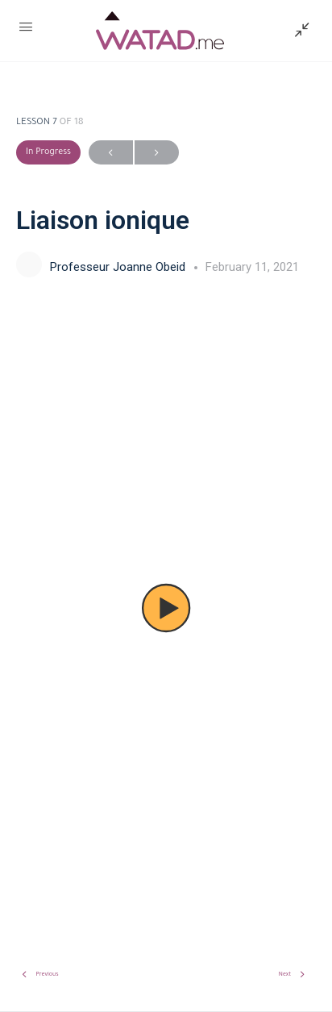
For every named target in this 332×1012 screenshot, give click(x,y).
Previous (111, 153)
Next (157, 153)
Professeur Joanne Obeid (119, 267)
